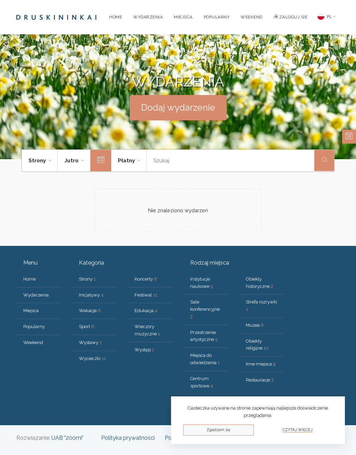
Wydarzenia (148, 17)
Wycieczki (92, 358)
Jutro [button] (72, 160)
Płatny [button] (127, 160)
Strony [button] (38, 160)
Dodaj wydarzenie (178, 107)
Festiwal (146, 295)
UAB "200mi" (67, 438)
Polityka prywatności (128, 438)
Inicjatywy (91, 295)
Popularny (217, 17)
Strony (87, 279)
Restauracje (260, 380)
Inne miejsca (261, 364)
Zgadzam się (218, 430)
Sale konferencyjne (205, 309)
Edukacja (146, 310)
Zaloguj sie (291, 17)
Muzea (255, 325)
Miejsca (183, 17)
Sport (86, 326)
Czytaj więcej (298, 430)
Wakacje (90, 310)
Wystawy (90, 342)
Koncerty (146, 279)
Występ (144, 349)
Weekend (251, 17)
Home (115, 17)
